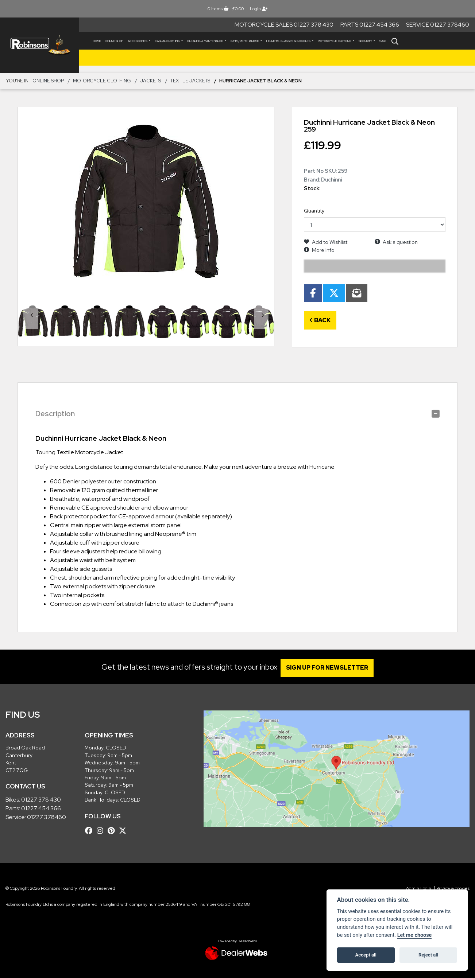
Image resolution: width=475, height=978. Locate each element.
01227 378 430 (41, 799)
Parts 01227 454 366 (369, 24)
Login (258, 9)
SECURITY (366, 41)
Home (97, 41)
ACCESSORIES (138, 41)
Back (320, 320)
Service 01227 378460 (437, 24)
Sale (382, 41)
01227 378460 (46, 817)
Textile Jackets (190, 81)
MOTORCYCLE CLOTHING (335, 41)
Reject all (428, 955)
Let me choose (414, 935)
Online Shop (114, 41)
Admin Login (418, 888)
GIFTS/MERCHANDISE (245, 41)
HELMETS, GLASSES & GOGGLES (288, 41)
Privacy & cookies (453, 888)
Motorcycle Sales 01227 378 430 (284, 24)
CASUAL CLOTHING (168, 41)
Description (55, 413)
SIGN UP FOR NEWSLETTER (330, 667)
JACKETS (150, 81)
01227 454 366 (41, 808)
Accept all (365, 955)
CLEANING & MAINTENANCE (205, 41)
